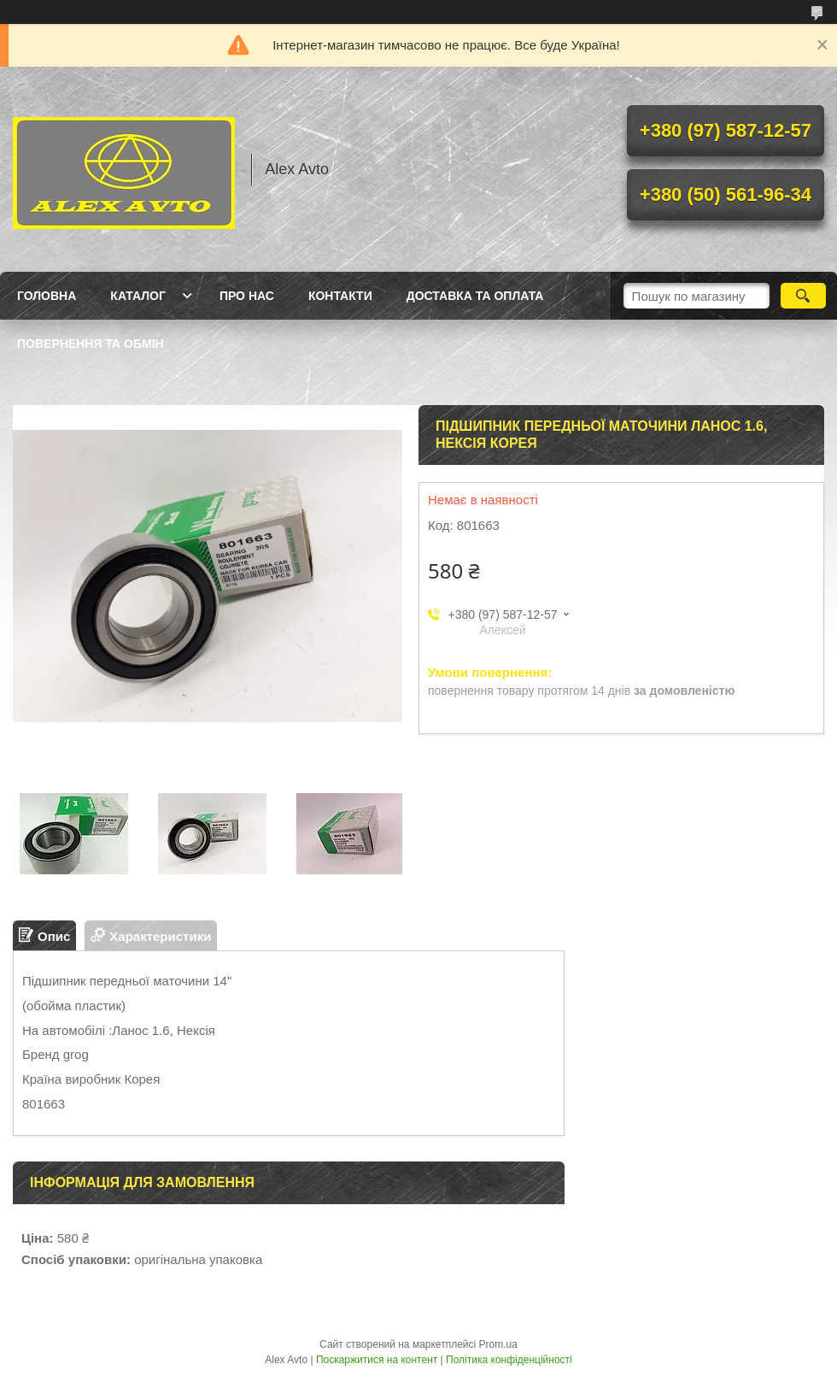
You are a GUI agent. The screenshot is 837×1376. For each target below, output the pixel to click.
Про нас (246, 296)
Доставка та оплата (475, 296)
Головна (46, 296)
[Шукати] (803, 296)
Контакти (340, 296)
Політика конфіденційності (509, 1360)
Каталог (138, 296)
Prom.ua (498, 1344)
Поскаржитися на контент (376, 1360)
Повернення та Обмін (90, 343)
